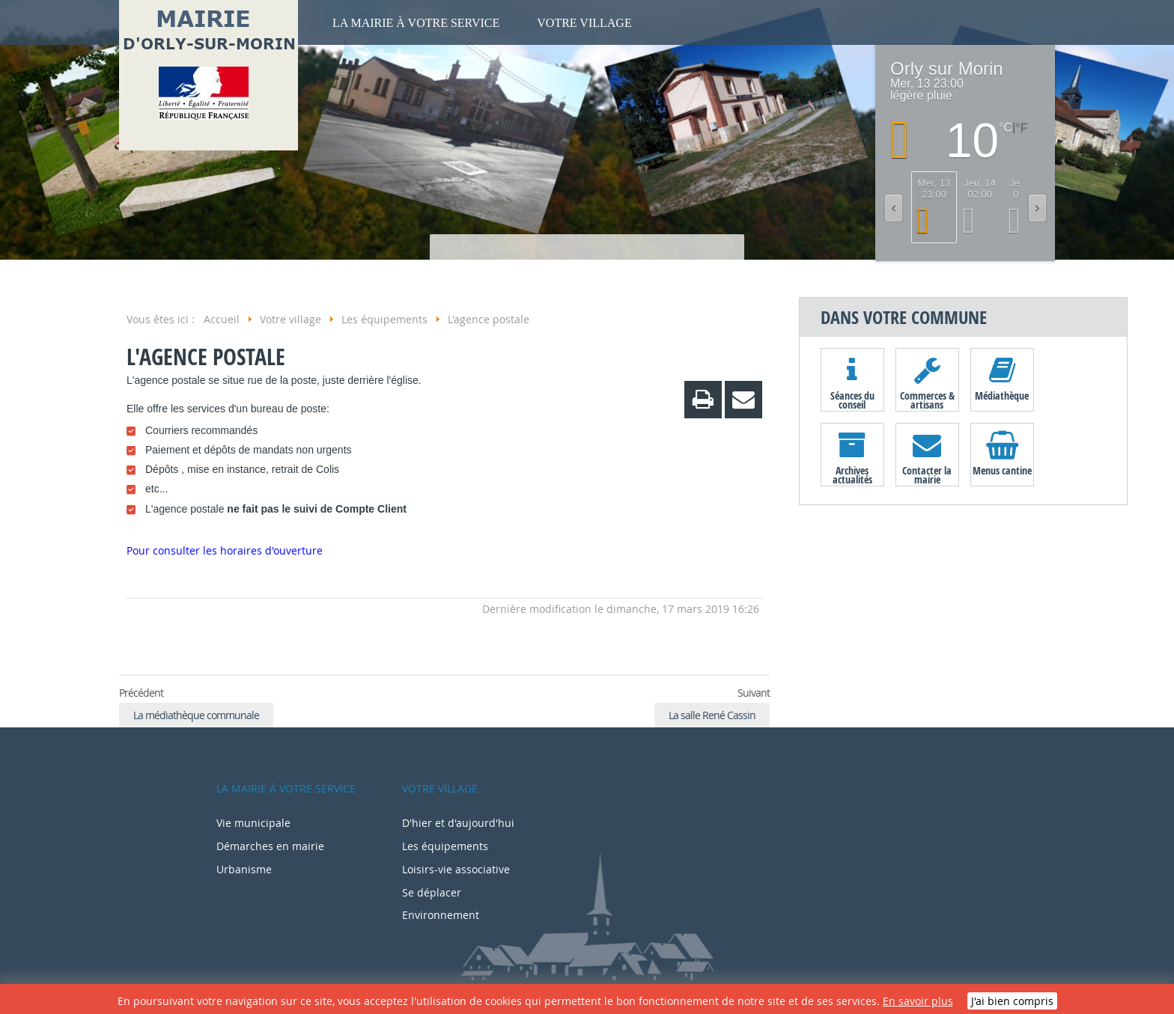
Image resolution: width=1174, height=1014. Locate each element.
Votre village (584, 22)
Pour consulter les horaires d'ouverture (225, 550)
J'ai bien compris (1012, 1001)
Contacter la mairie (927, 474)
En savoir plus (918, 1001)
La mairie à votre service (415, 22)
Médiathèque (1002, 395)
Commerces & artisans (927, 399)
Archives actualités (852, 474)
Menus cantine (1002, 470)
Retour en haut (138, 648)
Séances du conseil (852, 399)
